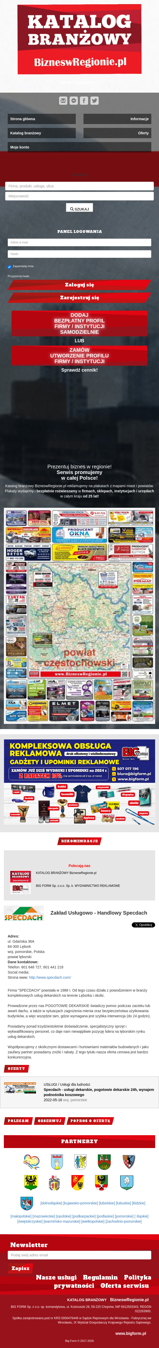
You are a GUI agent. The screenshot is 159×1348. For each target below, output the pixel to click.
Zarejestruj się (79, 297)
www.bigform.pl (131, 1333)
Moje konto (19, 147)
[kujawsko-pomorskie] (81, 1203)
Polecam (18, 1121)
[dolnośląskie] (52, 1203)
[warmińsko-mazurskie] (62, 1221)
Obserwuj (50, 1121)
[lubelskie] (107, 1203)
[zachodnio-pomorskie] (124, 1221)
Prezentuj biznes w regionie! (79, 466)
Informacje (139, 119)
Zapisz (20, 1268)
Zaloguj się (79, 285)
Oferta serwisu (124, 1286)
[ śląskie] (141, 1216)
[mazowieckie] (44, 1216)
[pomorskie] (124, 1216)
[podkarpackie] (84, 1216)
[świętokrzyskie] (30, 1221)
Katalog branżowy (25, 133)
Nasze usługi (56, 1277)
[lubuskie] (124, 1203)
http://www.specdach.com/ (50, 977)
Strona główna (22, 119)
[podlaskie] (106, 1216)
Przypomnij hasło (18, 276)
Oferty (143, 133)
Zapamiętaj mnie (21, 267)
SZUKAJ (79, 209)
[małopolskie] (22, 1216)
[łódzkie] (138, 1203)
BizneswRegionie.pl (129, 1300)
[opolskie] (64, 1216)
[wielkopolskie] (93, 1221)
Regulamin (100, 1277)
